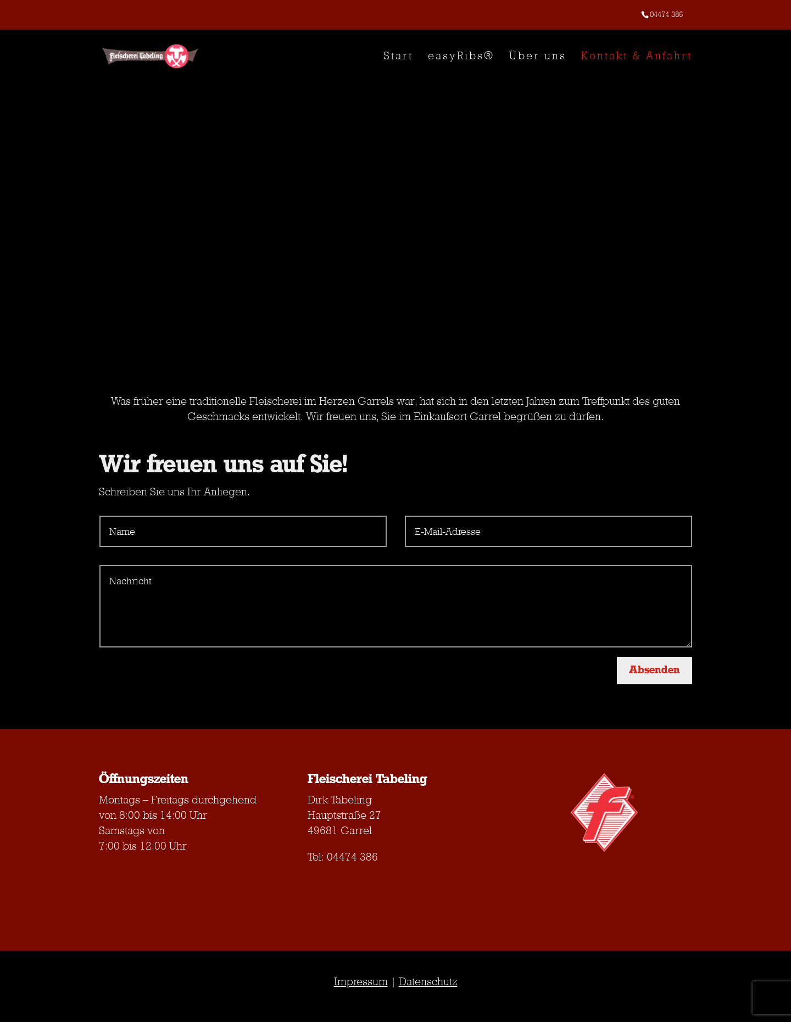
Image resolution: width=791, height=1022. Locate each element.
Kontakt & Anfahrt (636, 57)
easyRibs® (461, 57)
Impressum (361, 981)
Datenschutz (428, 981)
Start (398, 57)
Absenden (654, 670)
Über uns (537, 57)
